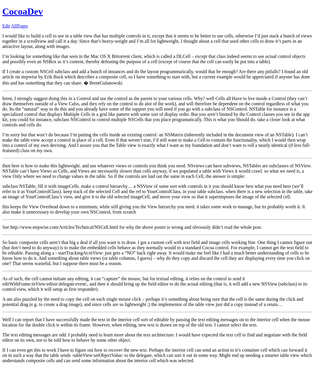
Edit (6, 25)
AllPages (19, 25)
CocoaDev (22, 11)
